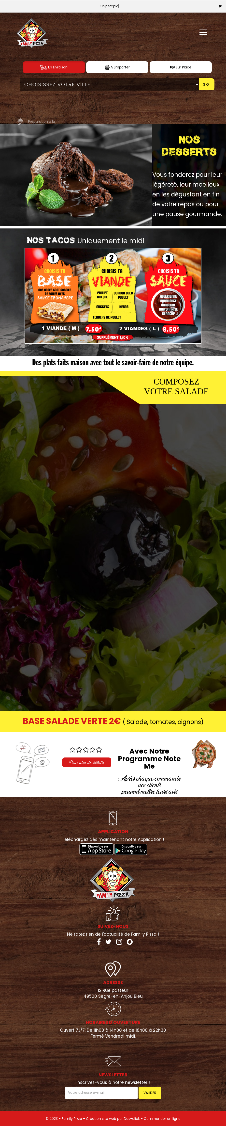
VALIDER (149, 1092)
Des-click (132, 1118)
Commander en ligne (162, 1118)
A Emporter (117, 67)
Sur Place (180, 67)
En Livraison (54, 67)
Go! (207, 84)
